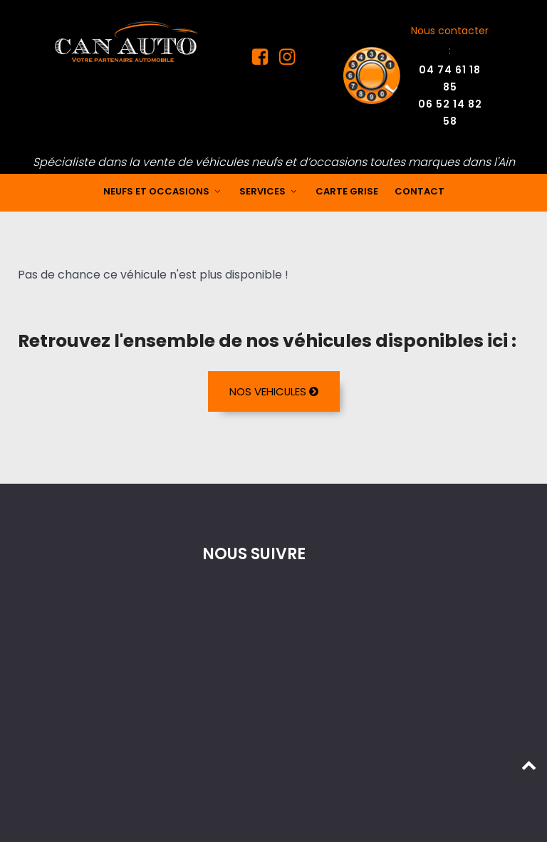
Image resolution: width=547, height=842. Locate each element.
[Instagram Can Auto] (284, 60)
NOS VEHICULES (273, 391)
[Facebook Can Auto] (262, 60)
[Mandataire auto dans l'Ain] (127, 41)
